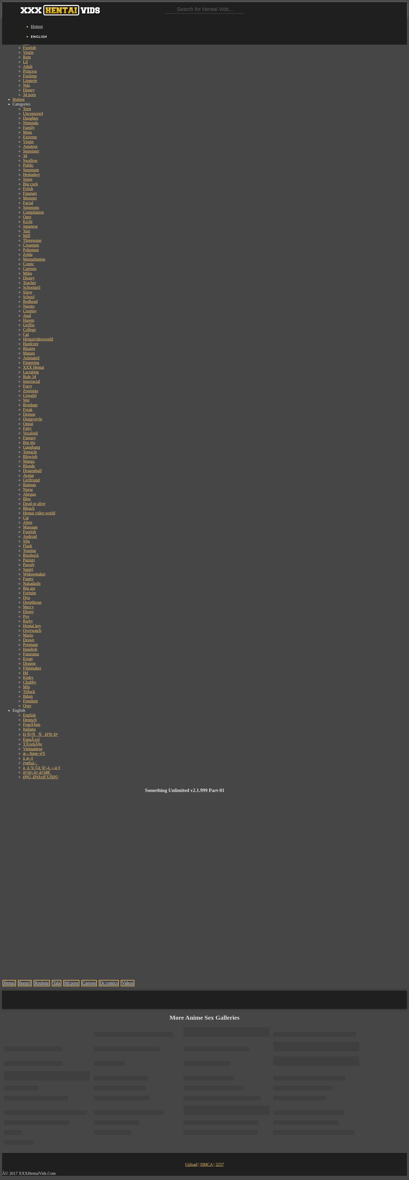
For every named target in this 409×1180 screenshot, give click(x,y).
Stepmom (31, 170)
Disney (29, 90)
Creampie (31, 245)
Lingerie (30, 80)
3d (25, 156)
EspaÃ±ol (31, 739)
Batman (29, 485)
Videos (127, 983)
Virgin (28, 52)
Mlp (26, 687)
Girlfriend (31, 480)
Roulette (42, 983)
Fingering (31, 362)
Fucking (30, 76)
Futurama (31, 654)
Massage (30, 527)
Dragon (29, 663)
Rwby (28, 621)
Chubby (29, 682)
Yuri (26, 231)
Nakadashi (32, 583)
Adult (27, 66)
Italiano (29, 729)
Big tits (29, 442)
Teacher (29, 282)
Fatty (27, 428)
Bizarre (29, 348)
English (29, 715)
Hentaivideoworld (38, 339)
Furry (27, 386)
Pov (26, 616)
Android (30, 536)
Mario (28, 635)
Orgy (27, 705)
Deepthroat (32, 602)
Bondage (30, 405)
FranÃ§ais (31, 724)
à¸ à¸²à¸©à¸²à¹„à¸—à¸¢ (41, 767)
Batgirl (25, 983)
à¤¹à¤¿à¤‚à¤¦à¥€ (36, 772)
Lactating (31, 372)
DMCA (206, 1164)
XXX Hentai (33, 367)
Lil (25, 62)
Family (29, 127)
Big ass (29, 588)
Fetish (28, 188)
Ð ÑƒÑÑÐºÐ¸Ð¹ (40, 734)
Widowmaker (34, 574)
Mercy (28, 607)
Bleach (28, 508)
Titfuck (29, 691)
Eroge (28, 658)
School (28, 297)
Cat (26, 517)
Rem (27, 57)
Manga (28, 461)
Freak (27, 409)
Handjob (30, 649)
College (29, 329)
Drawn (28, 640)
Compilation (33, 212)
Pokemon (31, 250)
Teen (27, 109)
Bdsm (28, 696)
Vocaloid (30, 433)
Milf (26, 235)
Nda (26, 85)
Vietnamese (33, 749)
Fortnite (29, 593)
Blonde (29, 466)
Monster (30, 198)
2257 (219, 1164)
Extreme (30, 137)
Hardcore (31, 344)
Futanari (30, 193)
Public (28, 165)
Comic (28, 264)
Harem (28, 320)
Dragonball (32, 470)
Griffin (28, 325)
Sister (27, 179)
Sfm (26, 541)
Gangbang (31, 447)
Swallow (30, 160)
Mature (29, 353)
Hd (25, 673)
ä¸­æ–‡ (28, 758)
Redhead (30, 301)
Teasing (29, 550)
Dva (26, 597)
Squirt (28, 569)
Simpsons (31, 207)
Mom (27, 132)
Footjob (29, 47)
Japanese (30, 226)
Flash (27, 546)
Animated (31, 358)
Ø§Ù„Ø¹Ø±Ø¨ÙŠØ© (40, 777)
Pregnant (30, 644)
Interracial (31, 381)
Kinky (28, 677)
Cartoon (30, 268)
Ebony (28, 611)
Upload (191, 1164)
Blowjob (30, 456)
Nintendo (31, 123)
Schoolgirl (31, 287)
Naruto (28, 306)
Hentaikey (31, 174)
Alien (27, 522)
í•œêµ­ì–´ (30, 763)
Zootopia (30, 391)
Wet (26, 400)
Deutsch (30, 720)
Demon (29, 414)
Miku (27, 273)
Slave (27, 292)
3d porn (29, 94)
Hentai (9, 983)
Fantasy (29, 438)
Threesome (32, 240)
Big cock (30, 184)
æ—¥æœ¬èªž (34, 753)
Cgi (26, 334)
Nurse (28, 489)
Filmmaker (32, 668)
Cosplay (30, 311)
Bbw (27, 499)
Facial (28, 203)
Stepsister (31, 151)
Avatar (28, 475)
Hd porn (71, 983)
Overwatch (32, 630)
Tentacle (30, 452)
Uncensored (33, 113)
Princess (30, 71)
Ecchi (27, 221)
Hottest (37, 26)
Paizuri (29, 560)
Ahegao (29, 494)
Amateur (30, 146)
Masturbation (34, 259)
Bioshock (31, 555)
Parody (29, 564)
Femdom (30, 701)
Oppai (28, 423)
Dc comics (109, 983)
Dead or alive (34, 503)
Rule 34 (29, 376)
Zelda (27, 254)
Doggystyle (32, 419)
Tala (56, 983)
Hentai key (32, 626)
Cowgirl (30, 395)
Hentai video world (39, 513)
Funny (28, 579)
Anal (27, 315)
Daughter (31, 118)
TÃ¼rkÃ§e (32, 744)
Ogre (27, 217)
